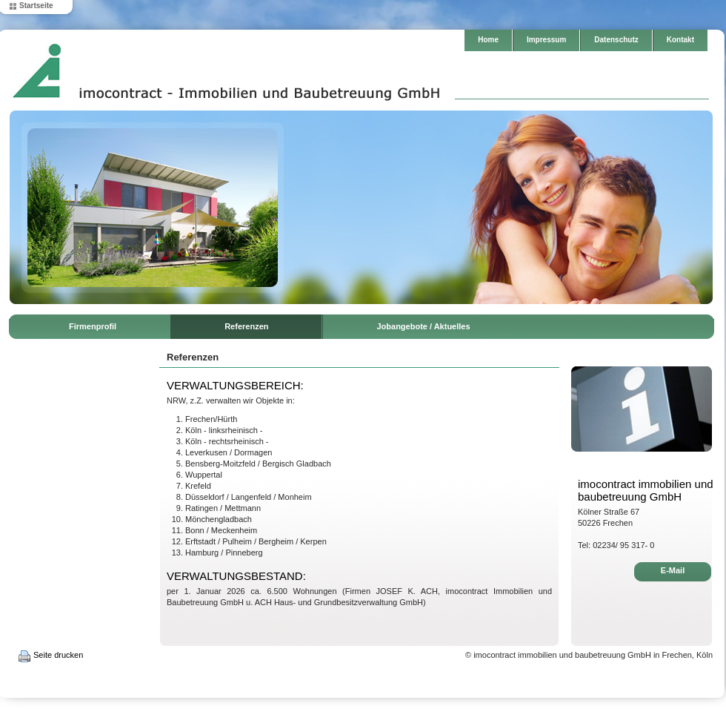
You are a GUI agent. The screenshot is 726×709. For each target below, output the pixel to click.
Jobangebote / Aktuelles (423, 326)
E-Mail (673, 570)
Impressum (546, 40)
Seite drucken (58, 654)
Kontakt (680, 40)
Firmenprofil (92, 326)
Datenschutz (616, 40)
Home (488, 40)
